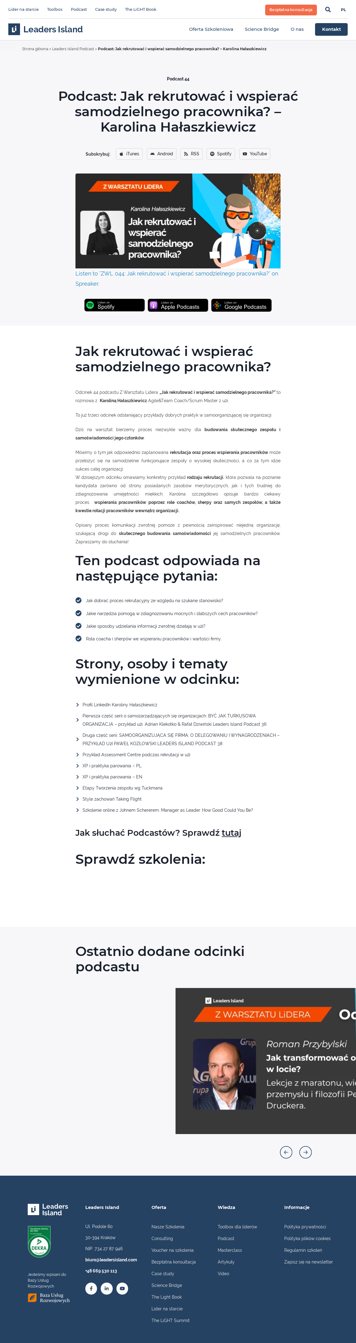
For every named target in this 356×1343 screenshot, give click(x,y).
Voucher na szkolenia (173, 1250)
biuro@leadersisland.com (111, 1259)
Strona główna (35, 49)
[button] (286, 1152)
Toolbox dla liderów (237, 1226)
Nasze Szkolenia (168, 1226)
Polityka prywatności (305, 1226)
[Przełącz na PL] (343, 10)
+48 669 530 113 (101, 1270)
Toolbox (55, 9)
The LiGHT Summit (171, 1320)
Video (223, 1273)
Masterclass (230, 1250)
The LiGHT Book (140, 9)
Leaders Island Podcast (73, 49)
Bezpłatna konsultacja (174, 1261)
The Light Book (167, 1297)
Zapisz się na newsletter (308, 1261)
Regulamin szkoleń (303, 1250)
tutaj (231, 833)
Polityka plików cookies (307, 1238)
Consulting (162, 1238)
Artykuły (226, 1261)
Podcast (79, 9)
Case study (106, 9)
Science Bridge (167, 1285)
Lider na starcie (23, 9)
